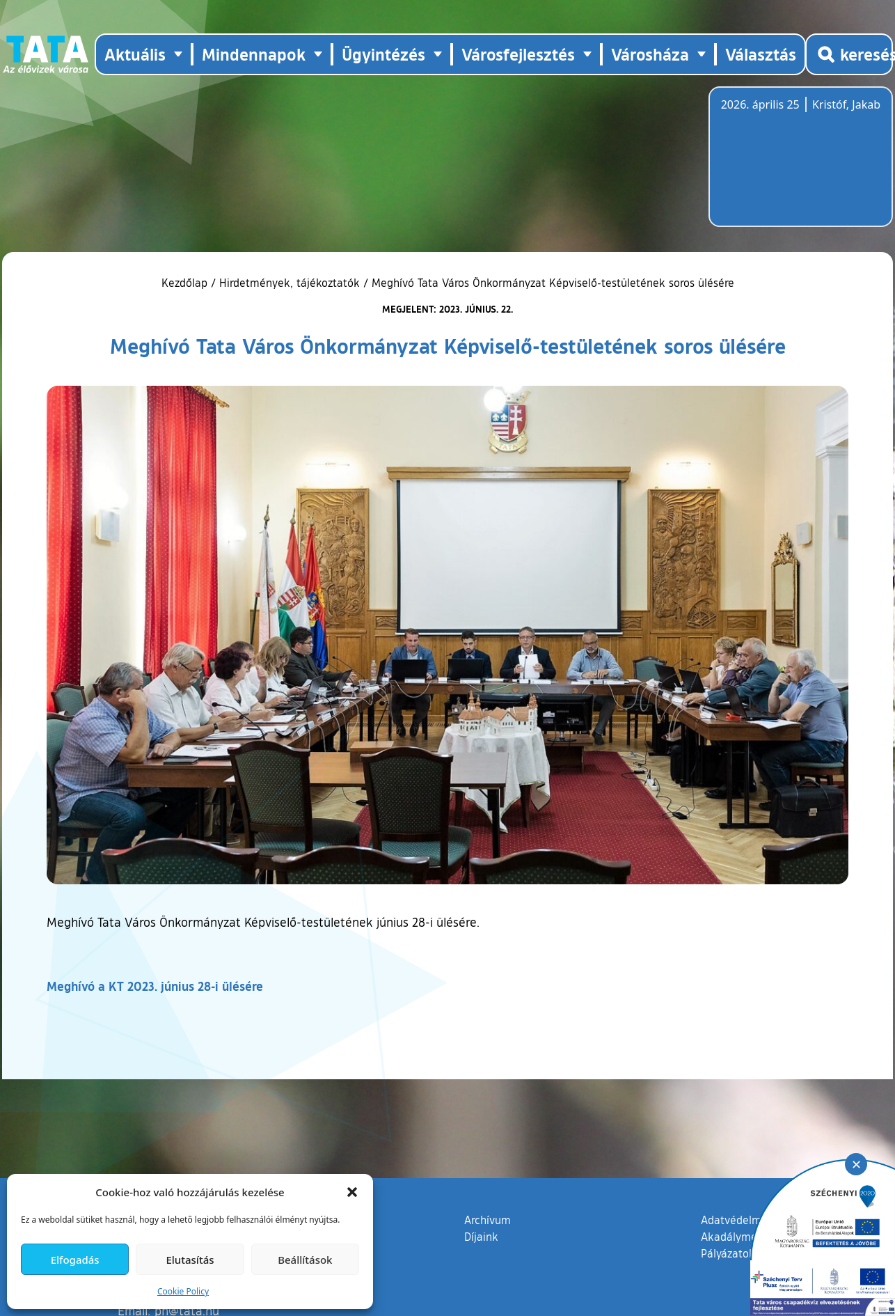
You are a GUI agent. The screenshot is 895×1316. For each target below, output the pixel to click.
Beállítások (305, 1260)
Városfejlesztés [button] (518, 54)
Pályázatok (728, 1253)
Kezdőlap (186, 283)
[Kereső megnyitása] (849, 54)
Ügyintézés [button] (383, 54)
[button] (352, 1192)
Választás (760, 54)
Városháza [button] (650, 54)
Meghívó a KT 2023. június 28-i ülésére (155, 986)
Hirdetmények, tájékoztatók (289, 283)
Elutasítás (190, 1260)
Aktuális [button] (135, 54)
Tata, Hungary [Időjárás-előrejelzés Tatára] (799, 165)
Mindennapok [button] (254, 54)
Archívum (487, 1219)
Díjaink (481, 1237)
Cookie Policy (183, 1291)
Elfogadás (75, 1260)
